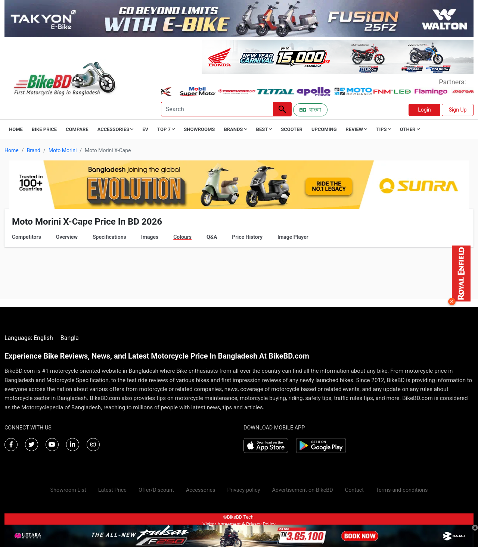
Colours (182, 237)
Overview (67, 237)
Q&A (212, 237)
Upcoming (324, 129)
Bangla (69, 337)
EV (145, 129)
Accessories (200, 490)
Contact (354, 490)
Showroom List (68, 490)
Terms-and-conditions (402, 490)
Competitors (26, 237)
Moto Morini (63, 150)
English (43, 337)
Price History (247, 237)
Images (149, 237)
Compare (77, 129)
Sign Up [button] (458, 110)
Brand (33, 150)
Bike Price (44, 129)
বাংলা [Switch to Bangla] (310, 110)
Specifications (109, 237)
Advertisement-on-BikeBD (302, 490)
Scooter (291, 129)
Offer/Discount (156, 490)
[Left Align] (282, 109)
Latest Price (112, 490)
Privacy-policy (243, 490)
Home (16, 129)
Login (424, 110)
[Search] (217, 109)
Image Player (292, 237)
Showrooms (199, 129)
